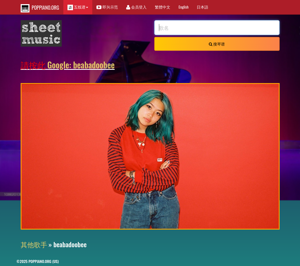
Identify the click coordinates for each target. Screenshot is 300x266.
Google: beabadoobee (68, 64)
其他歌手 (34, 244)
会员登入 (136, 7)
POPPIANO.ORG (40, 8)
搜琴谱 (217, 44)
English (183, 7)
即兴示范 (107, 7)
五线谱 (77, 7)
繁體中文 (162, 7)
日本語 (202, 7)
